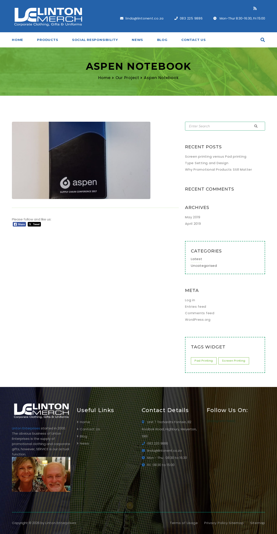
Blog (162, 40)
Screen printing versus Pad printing (215, 156)
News (137, 40)
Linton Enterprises (60, 523)
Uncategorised (204, 265)
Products (47, 40)
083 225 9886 (191, 18)
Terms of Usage (184, 523)
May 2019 (192, 217)
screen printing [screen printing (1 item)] (233, 361)
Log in (190, 300)
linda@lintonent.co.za (145, 18)
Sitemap (257, 523)
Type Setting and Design (206, 163)
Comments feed (199, 313)
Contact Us (193, 40)
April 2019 (193, 223)
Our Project (127, 77)
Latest (196, 259)
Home (17, 40)
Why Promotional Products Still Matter (218, 169)
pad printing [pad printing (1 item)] (204, 361)
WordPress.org (198, 319)
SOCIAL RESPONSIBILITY (95, 40)
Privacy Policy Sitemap (224, 523)
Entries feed (195, 306)
